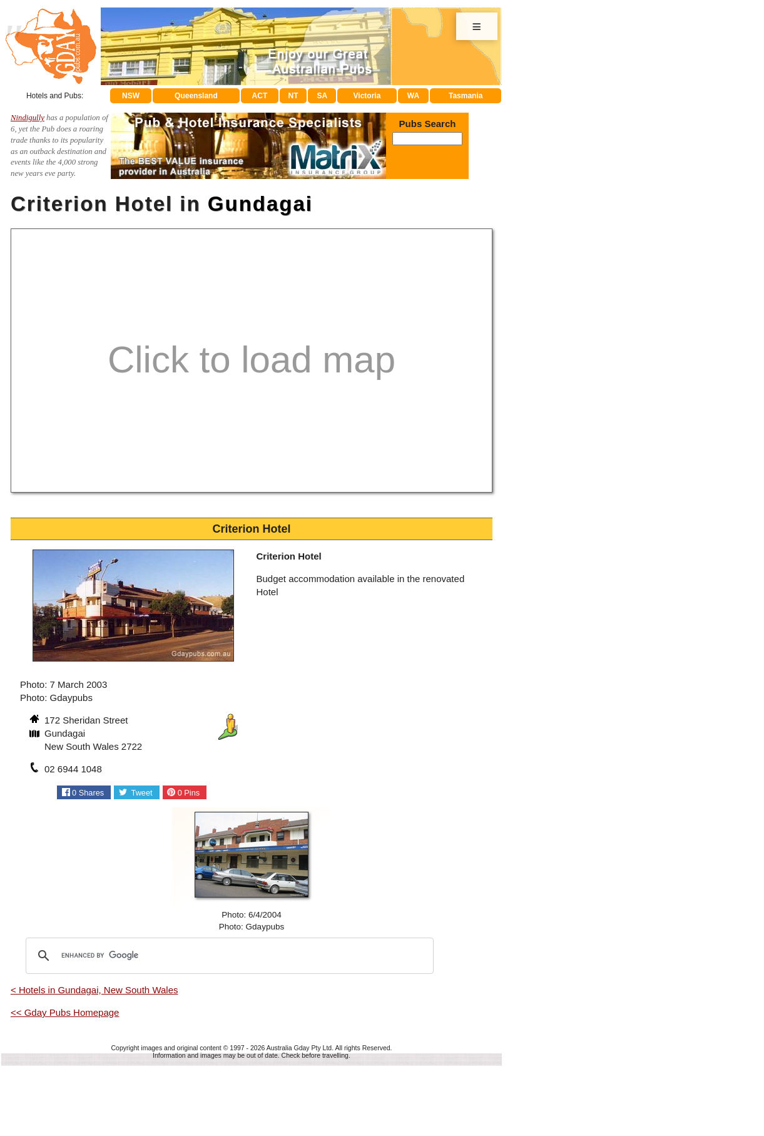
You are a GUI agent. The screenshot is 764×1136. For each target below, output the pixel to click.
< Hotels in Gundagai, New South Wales (94, 990)
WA (413, 95)
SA (322, 95)
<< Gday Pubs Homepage (65, 1012)
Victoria (367, 95)
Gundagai (260, 203)
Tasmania (465, 95)
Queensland (196, 95)
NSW (131, 95)
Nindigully (27, 117)
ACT (260, 95)
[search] (227, 955)
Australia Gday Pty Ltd (299, 1048)
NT (293, 95)
